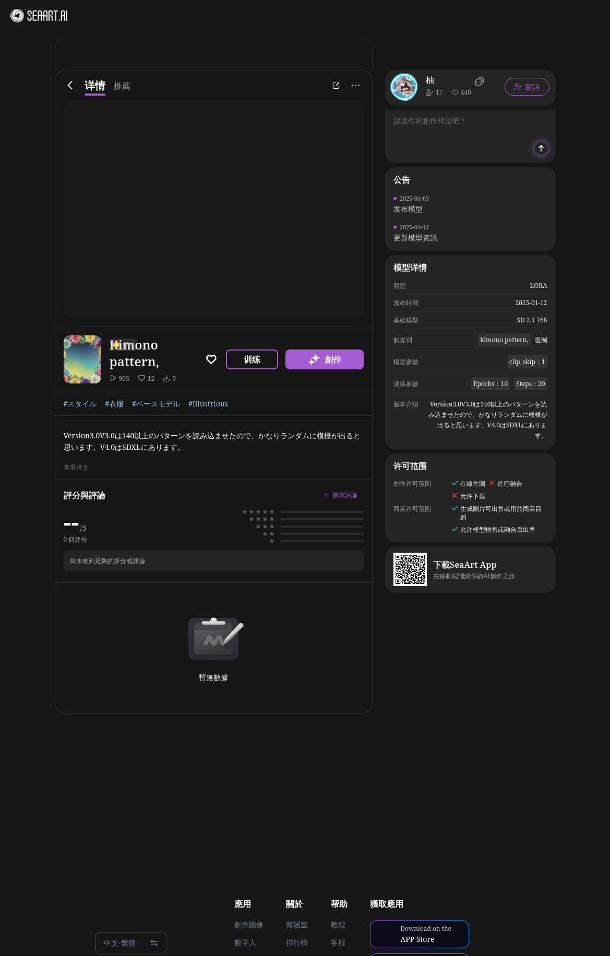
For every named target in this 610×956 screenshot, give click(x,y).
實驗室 (297, 924)
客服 (338, 942)
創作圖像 (249, 924)
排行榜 (297, 942)
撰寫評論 (340, 495)
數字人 (245, 942)
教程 (338, 924)
